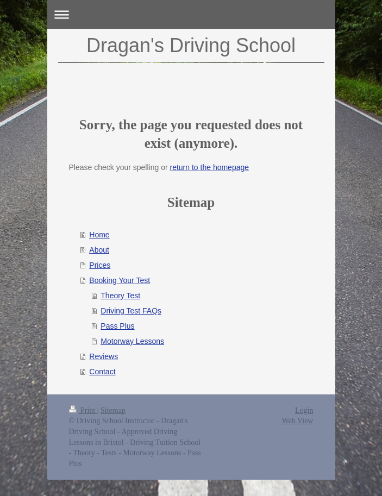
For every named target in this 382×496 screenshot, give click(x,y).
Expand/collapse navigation (191, 14)
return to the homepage (209, 167)
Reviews (103, 356)
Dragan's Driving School (191, 45)
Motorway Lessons (132, 341)
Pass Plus (117, 326)
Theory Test (120, 295)
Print (83, 410)
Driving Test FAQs (131, 310)
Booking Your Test (119, 280)
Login (304, 410)
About (99, 250)
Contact (102, 371)
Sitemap (113, 410)
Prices (99, 265)
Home (99, 234)
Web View (297, 421)
